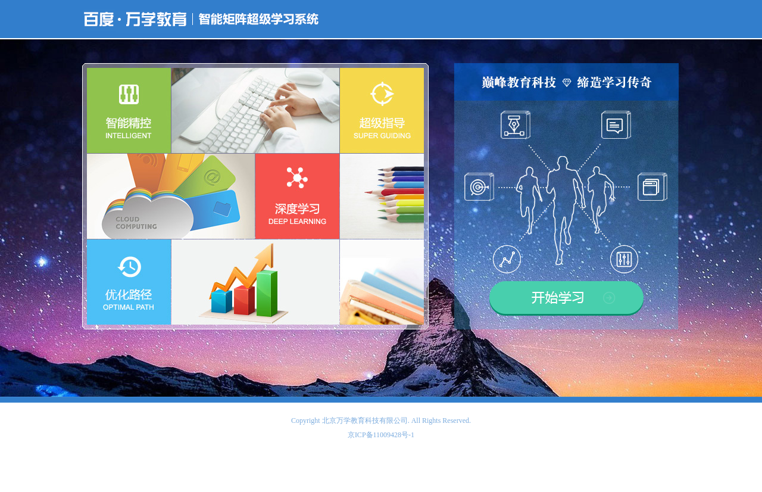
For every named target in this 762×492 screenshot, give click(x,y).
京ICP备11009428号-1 (381, 435)
